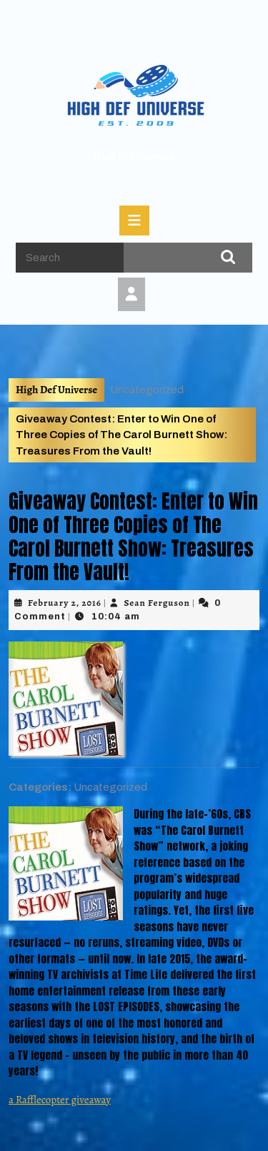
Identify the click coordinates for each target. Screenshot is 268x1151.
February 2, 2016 (64, 603)
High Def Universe (133, 156)
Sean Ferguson (156, 603)
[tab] (134, 220)
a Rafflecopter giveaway (60, 1099)
